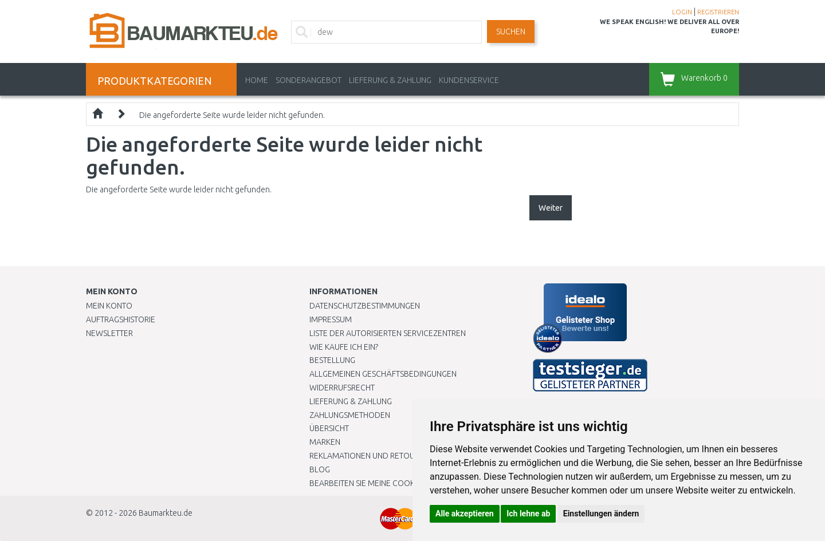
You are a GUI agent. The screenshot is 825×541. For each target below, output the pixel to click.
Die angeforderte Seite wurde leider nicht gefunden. (232, 115)
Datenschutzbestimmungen (364, 305)
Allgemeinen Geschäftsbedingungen (383, 373)
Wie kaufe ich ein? (343, 347)
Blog (319, 469)
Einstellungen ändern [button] (601, 513)
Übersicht (329, 428)
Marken (324, 442)
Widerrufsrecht (342, 387)
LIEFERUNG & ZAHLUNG (390, 80)
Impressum (330, 319)
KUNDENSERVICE (469, 80)
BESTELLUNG (332, 360)
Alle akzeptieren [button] (464, 513)
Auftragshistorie (120, 319)
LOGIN (682, 12)
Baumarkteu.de (165, 513)
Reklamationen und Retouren (369, 455)
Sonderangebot (308, 80)
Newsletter (109, 333)
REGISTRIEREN (718, 12)
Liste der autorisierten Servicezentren (387, 333)
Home (256, 80)
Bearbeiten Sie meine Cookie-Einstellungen (395, 483)
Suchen (510, 31)
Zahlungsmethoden (349, 415)
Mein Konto (109, 305)
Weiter (551, 207)
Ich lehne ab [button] (528, 513)
